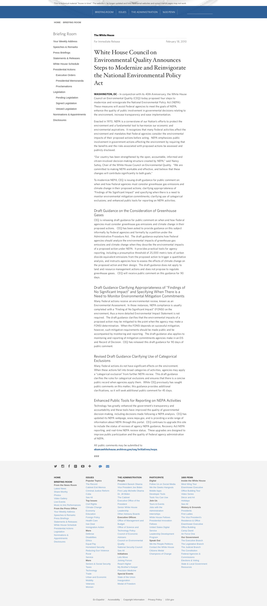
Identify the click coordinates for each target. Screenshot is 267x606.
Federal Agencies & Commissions (190, 555)
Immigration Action (95, 527)
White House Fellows (159, 517)
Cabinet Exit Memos (96, 487)
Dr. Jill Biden (124, 494)
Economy (90, 510)
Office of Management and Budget (131, 522)
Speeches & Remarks (65, 46)
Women (89, 587)
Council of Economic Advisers (128, 536)
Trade (88, 573)
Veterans (90, 583)
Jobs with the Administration (156, 509)
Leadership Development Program (161, 536)
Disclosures (59, 120)
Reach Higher (124, 564)
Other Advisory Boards (129, 514)
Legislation (59, 91)
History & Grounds (191, 507)
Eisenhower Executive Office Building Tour (192, 489)
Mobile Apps (155, 490)
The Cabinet (124, 497)
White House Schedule (66, 63)
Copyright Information (133, 599)
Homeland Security (95, 547)
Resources (186, 567)
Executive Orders (65, 75)
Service (89, 557)
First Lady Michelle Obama (131, 490)
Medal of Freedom (127, 583)
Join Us (153, 500)
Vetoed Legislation (66, 108)
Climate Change (94, 507)
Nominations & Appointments (69, 114)
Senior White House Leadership (127, 509)
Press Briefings (61, 52)
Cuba (88, 494)
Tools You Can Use (158, 497)
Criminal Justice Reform (97, 490)
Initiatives (123, 554)
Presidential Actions (64, 69)
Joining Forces (125, 560)
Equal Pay (91, 544)
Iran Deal (90, 524)
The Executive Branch (192, 540)
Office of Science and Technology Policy (128, 529)
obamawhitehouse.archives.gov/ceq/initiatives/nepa (125, 449)
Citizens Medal (156, 550)
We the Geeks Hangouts (161, 487)
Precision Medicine (127, 570)
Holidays (185, 500)
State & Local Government (194, 564)
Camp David (187, 530)
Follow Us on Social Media (162, 484)
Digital (152, 480)
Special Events (125, 573)
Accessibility (114, 599)
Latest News (60, 488)
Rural (88, 554)
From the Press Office (65, 508)
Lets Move (123, 557)
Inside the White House (193, 480)
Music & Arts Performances (67, 505)
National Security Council (130, 547)
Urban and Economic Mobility (96, 579)
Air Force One (188, 534)
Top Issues (91, 500)
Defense (90, 534)
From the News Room (65, 485)
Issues (122, 12)
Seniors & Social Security (98, 564)
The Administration (144, 12)
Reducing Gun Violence (97, 550)
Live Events (59, 502)
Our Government (190, 537)
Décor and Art (188, 497)
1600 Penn (169, 12)
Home (57, 22)
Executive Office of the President (129, 502)
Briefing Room (104, 12)
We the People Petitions (161, 544)
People (121, 480)
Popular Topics (94, 480)
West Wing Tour (189, 484)
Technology (91, 570)
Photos (57, 495)
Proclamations (64, 86)
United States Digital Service (159, 529)
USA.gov (169, 599)
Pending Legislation (67, 97)
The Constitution (189, 550)
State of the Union (126, 577)
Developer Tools (157, 494)
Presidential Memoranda (70, 80)
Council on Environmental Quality (130, 542)
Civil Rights (91, 504)
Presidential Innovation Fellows (160, 522)
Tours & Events (156, 504)
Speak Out (154, 540)
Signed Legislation (66, 103)
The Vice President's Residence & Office (191, 519)
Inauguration (124, 580)
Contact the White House (161, 547)
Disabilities (91, 537)
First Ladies (187, 514)
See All (89, 497)
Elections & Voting (190, 560)
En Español (98, 599)
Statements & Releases (66, 58)
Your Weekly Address (65, 41)
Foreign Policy (93, 517)
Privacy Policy (155, 599)
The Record (91, 484)
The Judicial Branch (191, 547)
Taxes (89, 567)
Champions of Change (160, 554)
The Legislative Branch (192, 544)
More (88, 530)
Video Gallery (60, 498)
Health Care (92, 520)
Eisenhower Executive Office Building (192, 526)
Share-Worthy (61, 491)
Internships (154, 514)
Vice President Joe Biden (130, 487)
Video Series (187, 494)
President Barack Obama (130, 484)
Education (91, 514)
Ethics (89, 540)
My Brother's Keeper (128, 567)
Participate (156, 477)
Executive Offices (127, 517)
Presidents (186, 510)
